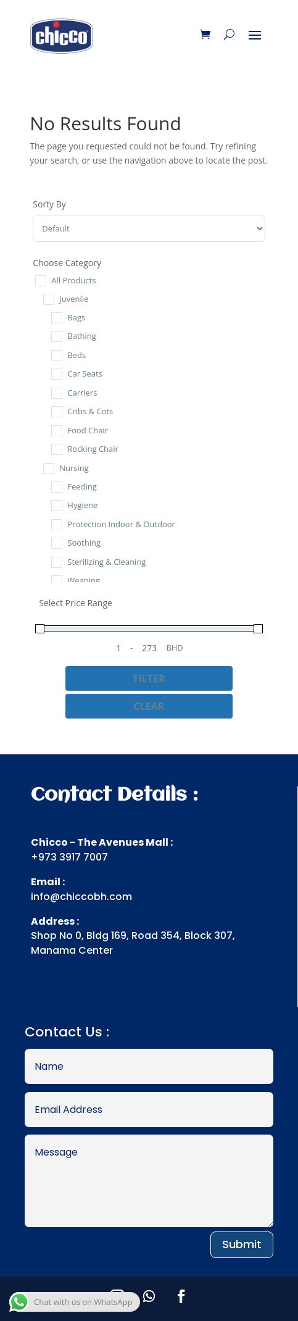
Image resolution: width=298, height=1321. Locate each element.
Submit (242, 1244)
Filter (149, 678)
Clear (149, 706)
